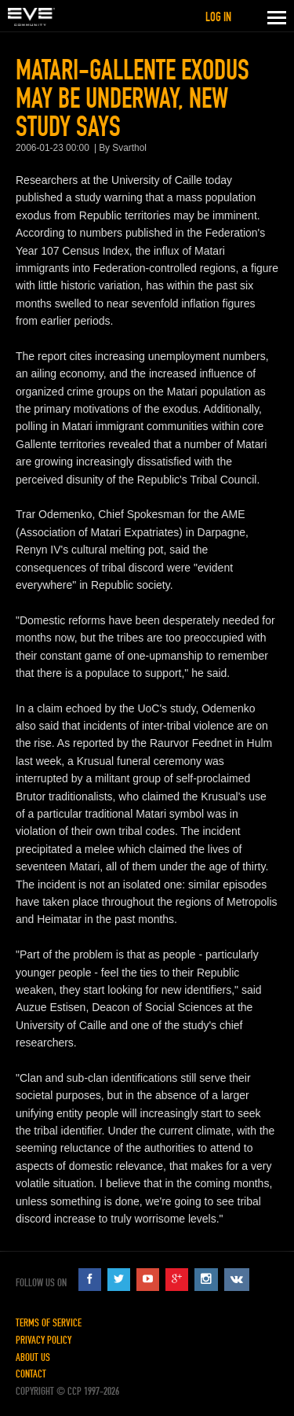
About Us (33, 1357)
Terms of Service (49, 1323)
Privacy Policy (43, 1340)
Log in (218, 16)
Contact (31, 1374)
